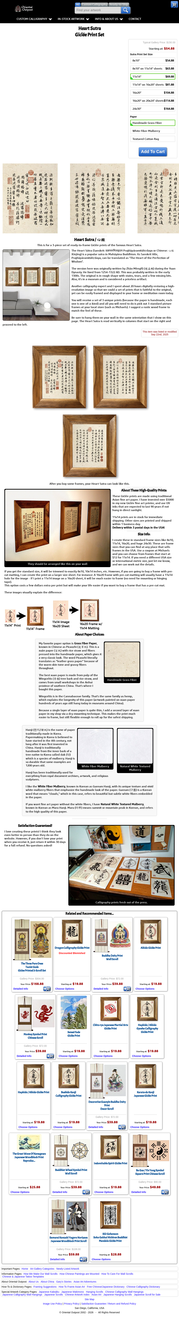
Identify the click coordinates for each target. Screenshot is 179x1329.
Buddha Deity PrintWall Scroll (112, 957)
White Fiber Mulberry (146, 131)
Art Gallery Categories (42, 1268)
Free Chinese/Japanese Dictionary (105, 1286)
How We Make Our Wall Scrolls (40, 1273)
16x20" (153, 92)
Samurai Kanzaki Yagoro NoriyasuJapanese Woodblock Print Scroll (68, 1239)
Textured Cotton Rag (146, 139)
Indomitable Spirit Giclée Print (110, 1163)
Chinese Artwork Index (77, 1294)
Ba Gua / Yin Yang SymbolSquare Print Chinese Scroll (150, 1172)
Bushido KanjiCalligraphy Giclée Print (68, 1094)
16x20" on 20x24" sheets (153, 100)
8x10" (153, 60)
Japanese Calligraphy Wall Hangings (22, 1294)
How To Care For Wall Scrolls (117, 1273)
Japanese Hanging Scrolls (117, 1294)
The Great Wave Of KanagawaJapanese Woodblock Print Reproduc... (29, 1157)
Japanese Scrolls (53, 1294)
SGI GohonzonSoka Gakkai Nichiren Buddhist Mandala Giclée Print (110, 1237)
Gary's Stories (63, 1281)
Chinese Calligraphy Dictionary (143, 1286)
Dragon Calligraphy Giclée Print (72, 948)
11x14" (153, 76)
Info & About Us (109, 19)
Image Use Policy (52, 1303)
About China (47, 1281)
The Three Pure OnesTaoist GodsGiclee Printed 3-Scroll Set (32, 967)
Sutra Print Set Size (141, 54)
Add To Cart (153, 151)
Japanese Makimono (72, 1291)
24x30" (153, 108)
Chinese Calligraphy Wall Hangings (124, 1291)
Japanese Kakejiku (49, 1291)
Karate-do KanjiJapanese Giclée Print (145, 1094)
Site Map (89, 1299)
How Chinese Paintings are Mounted (79, 1273)
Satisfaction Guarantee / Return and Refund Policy (108, 1303)
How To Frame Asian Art (72, 1286)
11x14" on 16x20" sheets (153, 84)
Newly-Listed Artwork (67, 1268)
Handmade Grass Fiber (147, 123)
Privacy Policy (71, 1303)
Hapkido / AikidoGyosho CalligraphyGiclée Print (147, 1028)
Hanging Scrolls (94, 1291)
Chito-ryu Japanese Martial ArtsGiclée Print (110, 1026)
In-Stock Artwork (73, 19)
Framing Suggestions (44, 1286)
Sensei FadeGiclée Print (73, 1034)
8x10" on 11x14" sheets (153, 68)
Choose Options (64, 988)
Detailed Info (20, 988)
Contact (135, 19)
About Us (33, 1281)
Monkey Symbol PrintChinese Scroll (35, 1036)
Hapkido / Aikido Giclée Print (33, 1092)
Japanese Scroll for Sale (147, 1294)
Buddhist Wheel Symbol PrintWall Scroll (71, 1171)
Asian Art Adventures (85, 1281)
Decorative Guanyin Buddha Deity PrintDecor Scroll (107, 1105)
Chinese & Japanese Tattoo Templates (23, 1276)
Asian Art (96, 1294)
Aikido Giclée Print (151, 948)
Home (25, 1268)
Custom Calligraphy (34, 19)
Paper (133, 116)
